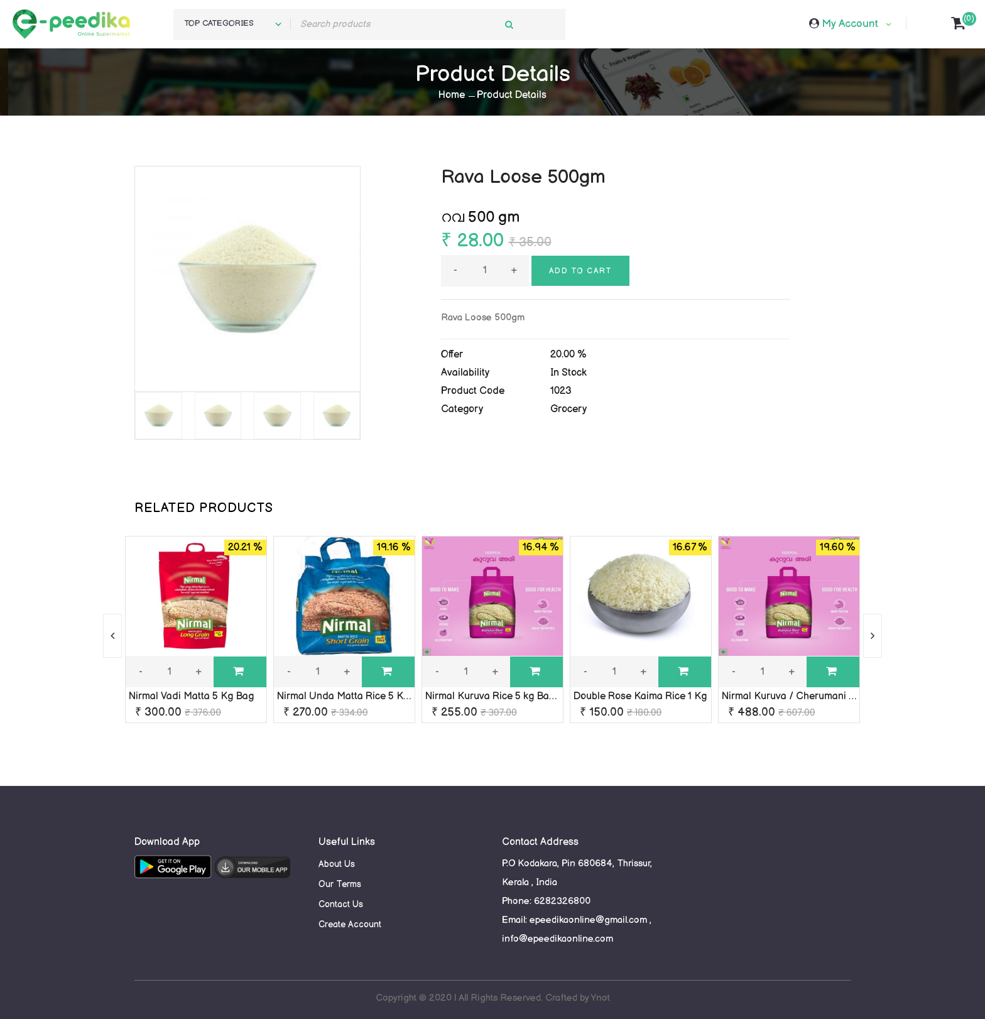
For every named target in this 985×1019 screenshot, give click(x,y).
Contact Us (340, 904)
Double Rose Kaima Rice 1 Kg (640, 696)
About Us (336, 864)
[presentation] (112, 636)
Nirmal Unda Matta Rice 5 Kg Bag (353, 696)
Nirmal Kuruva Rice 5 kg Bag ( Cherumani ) (522, 696)
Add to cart (580, 271)
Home (451, 95)
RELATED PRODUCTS (203, 508)
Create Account (349, 924)
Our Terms (339, 884)
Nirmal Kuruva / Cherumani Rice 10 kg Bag (818, 696)
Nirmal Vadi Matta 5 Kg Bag (191, 696)
